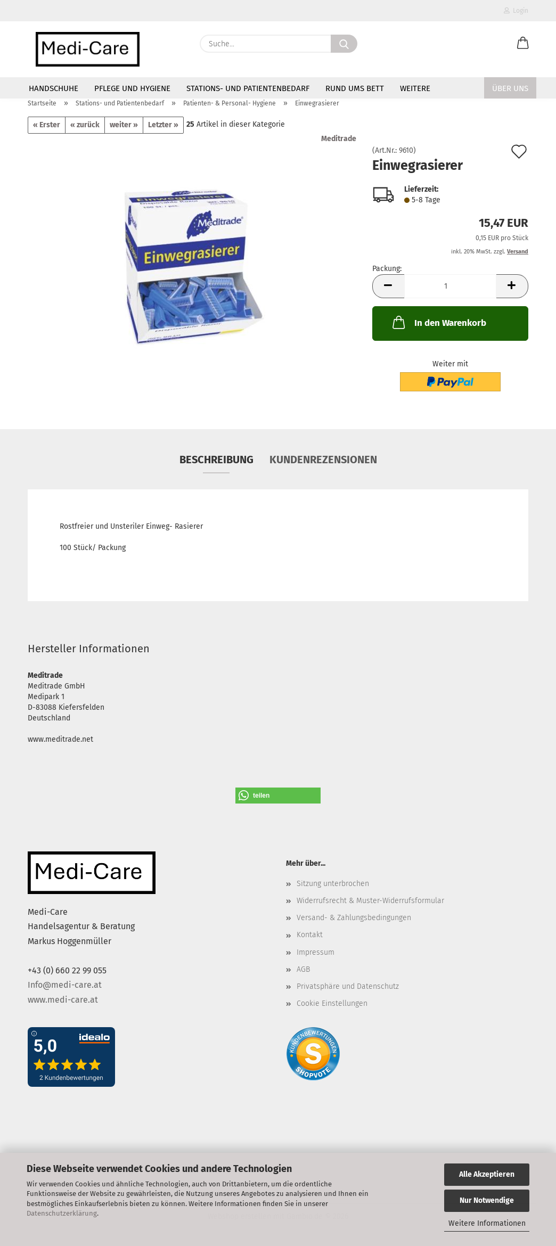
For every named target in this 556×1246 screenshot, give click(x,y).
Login (516, 10)
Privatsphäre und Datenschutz (348, 986)
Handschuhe (53, 88)
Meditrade (338, 138)
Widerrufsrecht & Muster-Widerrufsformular (370, 900)
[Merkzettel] (496, 43)
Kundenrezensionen (323, 459)
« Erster (46, 124)
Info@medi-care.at (65, 985)
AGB (303, 969)
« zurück (85, 124)
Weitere (415, 88)
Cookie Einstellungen (332, 1003)
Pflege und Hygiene (132, 88)
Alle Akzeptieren (486, 1174)
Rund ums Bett (354, 88)
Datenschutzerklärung (62, 1213)
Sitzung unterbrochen (333, 883)
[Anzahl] (450, 286)
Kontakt (310, 934)
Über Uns (510, 88)
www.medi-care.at (63, 1000)
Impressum (315, 952)
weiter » (124, 124)
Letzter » (163, 124)
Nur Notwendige (487, 1200)
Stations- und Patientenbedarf (247, 88)
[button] (523, 43)
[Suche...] (344, 44)
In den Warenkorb (438, 322)
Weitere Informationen (487, 1223)
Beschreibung (216, 459)
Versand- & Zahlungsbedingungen (354, 917)
